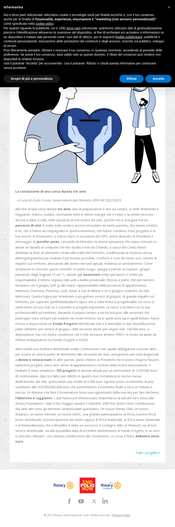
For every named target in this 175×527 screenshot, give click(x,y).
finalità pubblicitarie (128, 37)
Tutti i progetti (147, 453)
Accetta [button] (158, 78)
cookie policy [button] (45, 23)
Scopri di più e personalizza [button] (31, 78)
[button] (169, 7)
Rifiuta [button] (132, 78)
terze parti (74, 28)
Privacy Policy (121, 515)
